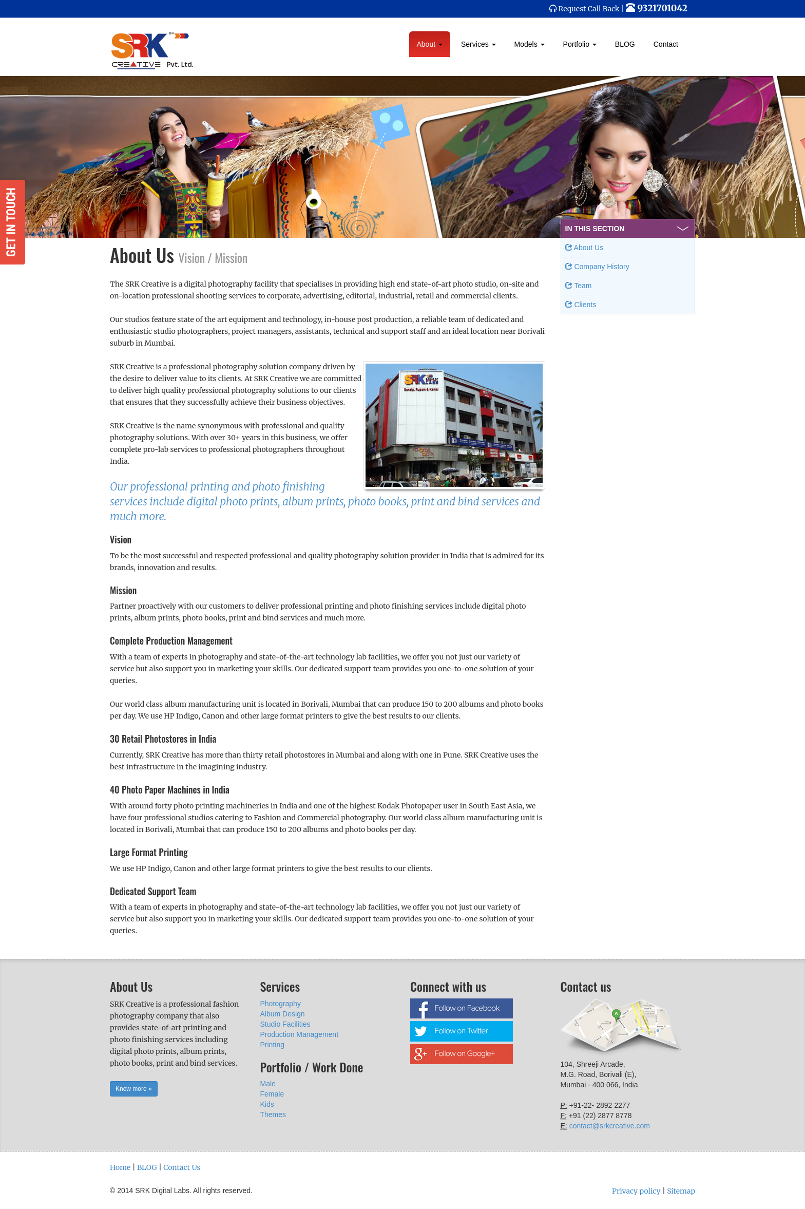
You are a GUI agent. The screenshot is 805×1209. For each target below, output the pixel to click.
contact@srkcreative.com (609, 1126)
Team (578, 285)
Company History (597, 266)
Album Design (282, 1014)
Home (120, 1167)
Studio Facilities (285, 1024)
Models (529, 44)
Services (478, 44)
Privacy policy (636, 1191)
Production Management (299, 1034)
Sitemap (681, 1191)
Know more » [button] (134, 1088)
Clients (581, 304)
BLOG (625, 44)
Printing (272, 1045)
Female (272, 1094)
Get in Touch (12, 222)
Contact (666, 44)
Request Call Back (589, 8)
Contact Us (181, 1167)
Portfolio (580, 44)
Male (268, 1084)
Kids (267, 1104)
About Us (584, 247)
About (430, 44)
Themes (273, 1114)
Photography (280, 1003)
